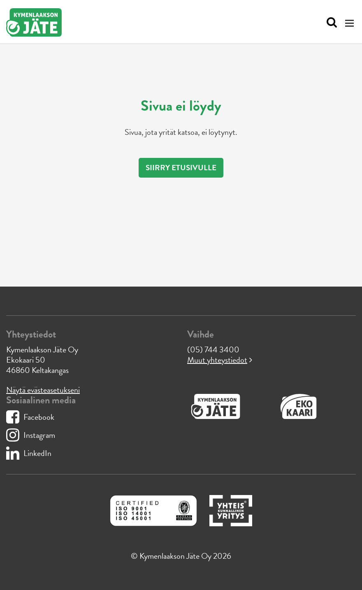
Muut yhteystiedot (217, 360)
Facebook (30, 416)
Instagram (30, 435)
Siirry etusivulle (181, 168)
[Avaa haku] (329, 22)
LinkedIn (28, 453)
